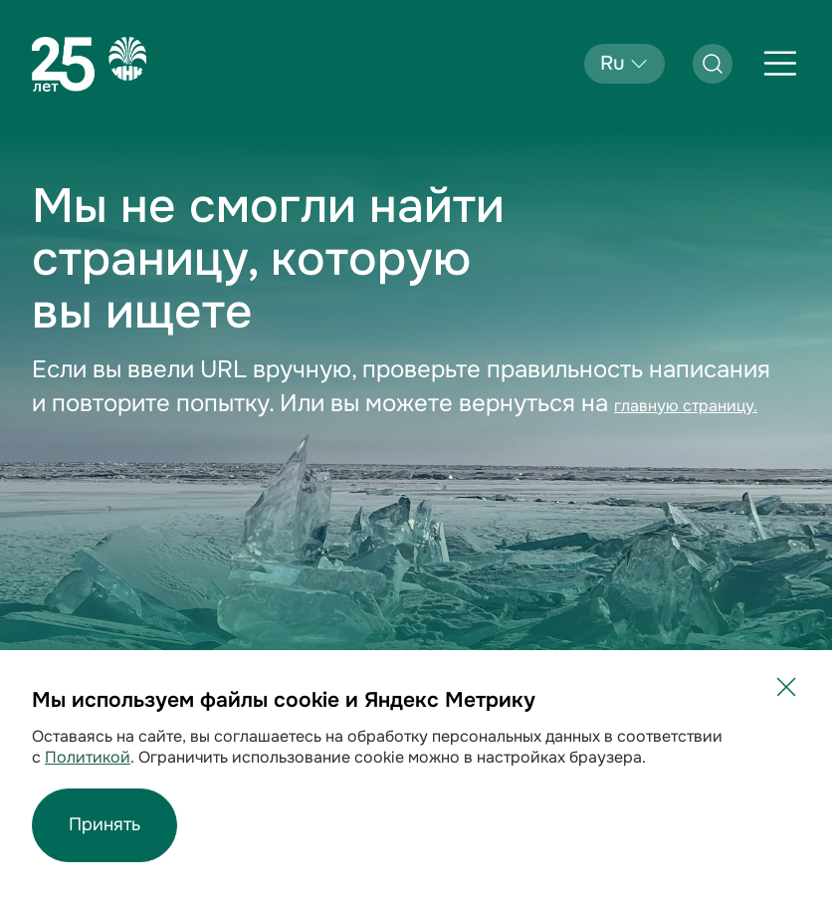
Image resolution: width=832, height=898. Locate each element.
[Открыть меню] (780, 64)
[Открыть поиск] (712, 64)
